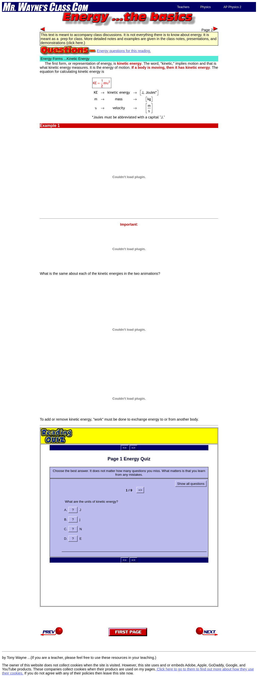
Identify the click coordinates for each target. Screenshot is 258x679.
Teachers (183, 7)
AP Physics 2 (232, 7)
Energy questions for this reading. (124, 51)
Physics (205, 7)
